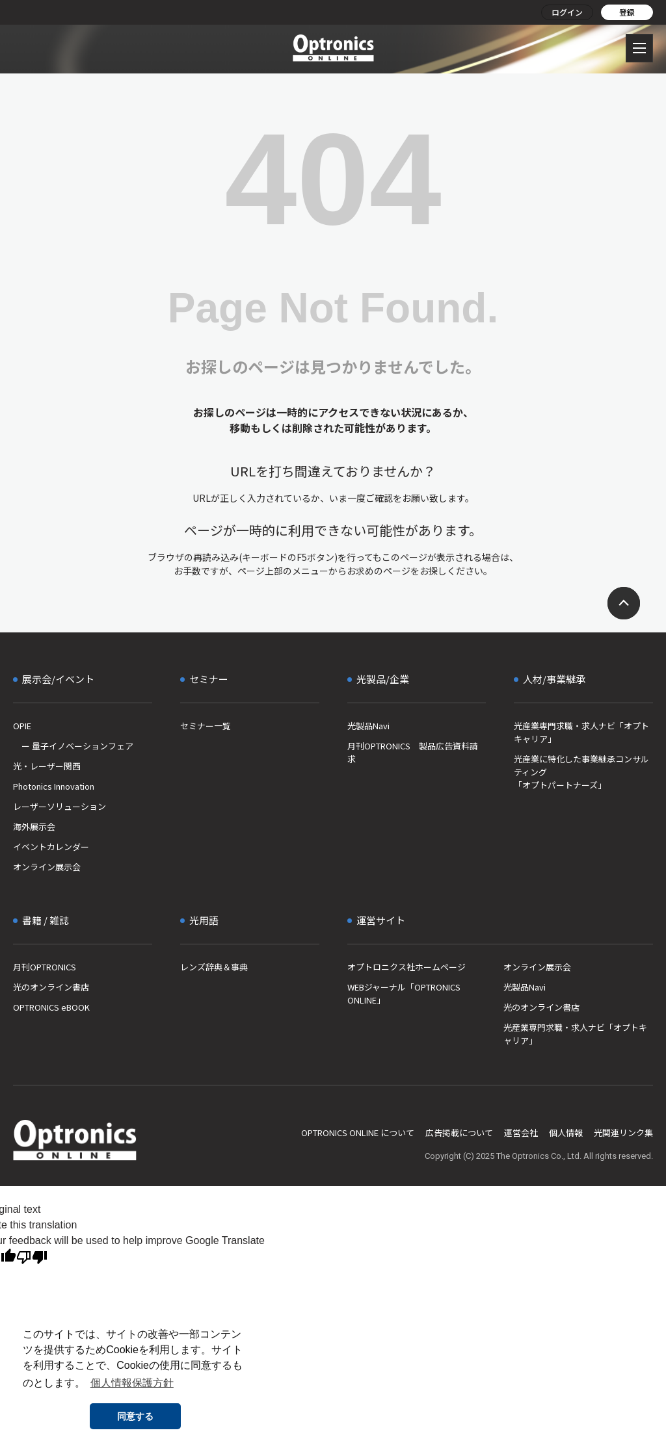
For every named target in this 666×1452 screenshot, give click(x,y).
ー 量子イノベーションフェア (73, 746)
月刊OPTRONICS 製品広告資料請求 (412, 752)
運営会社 (521, 1132)
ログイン (567, 12)
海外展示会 (34, 826)
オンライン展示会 (47, 867)
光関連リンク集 (623, 1132)
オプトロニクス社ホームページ (406, 967)
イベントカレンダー (51, 846)
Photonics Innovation (53, 786)
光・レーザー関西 (47, 766)
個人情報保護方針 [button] (132, 1382)
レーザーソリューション (59, 806)
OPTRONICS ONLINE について (357, 1132)
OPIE (22, 726)
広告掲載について (459, 1132)
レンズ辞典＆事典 (214, 967)
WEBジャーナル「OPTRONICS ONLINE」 (403, 993)
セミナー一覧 (205, 726)
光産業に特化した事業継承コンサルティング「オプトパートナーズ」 (581, 772)
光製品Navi (368, 726)
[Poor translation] (31, 1258)
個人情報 (566, 1132)
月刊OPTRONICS (44, 967)
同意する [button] (135, 1416)
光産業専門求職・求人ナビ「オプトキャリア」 (581, 732)
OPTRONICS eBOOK (51, 1007)
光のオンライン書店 (51, 987)
